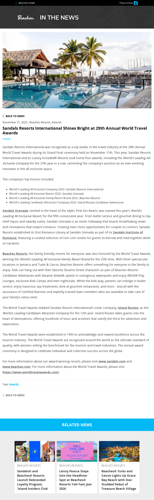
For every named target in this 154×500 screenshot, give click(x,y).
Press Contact (129, 2)
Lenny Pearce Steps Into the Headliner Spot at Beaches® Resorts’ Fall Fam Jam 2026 (75, 480)
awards (14, 384)
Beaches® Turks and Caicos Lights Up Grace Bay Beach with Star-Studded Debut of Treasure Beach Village (118, 480)
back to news (15, 116)
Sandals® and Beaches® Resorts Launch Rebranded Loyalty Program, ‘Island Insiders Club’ (32, 480)
